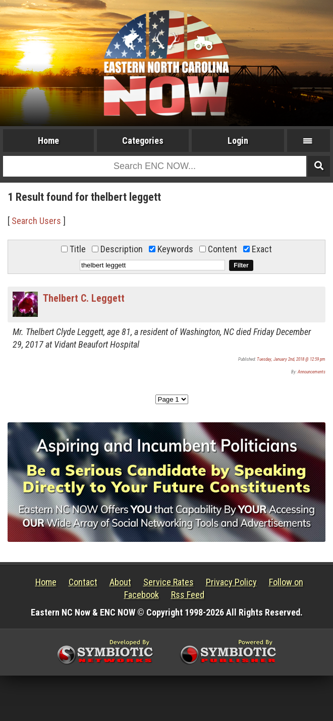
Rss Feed (187, 594)
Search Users (36, 220)
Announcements (311, 371)
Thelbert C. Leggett (84, 298)
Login (238, 140)
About (120, 582)
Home (48, 140)
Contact (83, 582)
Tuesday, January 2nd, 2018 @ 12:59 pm (291, 359)
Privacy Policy (231, 582)
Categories (142, 140)
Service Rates (168, 582)
